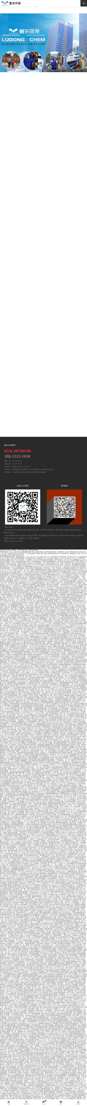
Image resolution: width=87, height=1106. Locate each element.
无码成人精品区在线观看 (34, 720)
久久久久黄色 (11, 752)
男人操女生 (80, 891)
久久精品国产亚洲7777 (67, 885)
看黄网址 (25, 860)
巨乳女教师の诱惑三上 (33, 1040)
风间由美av (34, 1048)
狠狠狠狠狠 (46, 726)
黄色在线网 (29, 568)
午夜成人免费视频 (69, 756)
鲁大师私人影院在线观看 (48, 664)
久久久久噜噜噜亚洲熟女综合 (15, 757)
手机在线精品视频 (46, 996)
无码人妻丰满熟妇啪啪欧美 (74, 676)
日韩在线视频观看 (57, 1056)
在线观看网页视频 (54, 842)
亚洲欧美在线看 (79, 1030)
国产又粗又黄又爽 (35, 1007)
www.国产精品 (13, 725)
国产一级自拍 (65, 901)
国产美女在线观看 (9, 766)
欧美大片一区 (63, 878)
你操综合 (53, 784)
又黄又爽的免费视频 (32, 942)
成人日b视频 (23, 695)
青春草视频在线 (19, 880)
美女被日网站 (16, 859)
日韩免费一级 (25, 1092)
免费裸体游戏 (38, 710)
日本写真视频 (19, 1061)
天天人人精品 (33, 805)
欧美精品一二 (79, 770)
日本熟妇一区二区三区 (62, 681)
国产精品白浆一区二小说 (18, 1038)
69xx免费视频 (13, 606)
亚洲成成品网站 (69, 609)
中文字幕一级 (13, 674)
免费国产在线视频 (31, 764)
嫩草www (77, 974)
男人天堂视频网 (61, 1074)
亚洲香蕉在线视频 (36, 578)
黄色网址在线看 (10, 828)
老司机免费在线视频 (18, 844)
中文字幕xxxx (44, 893)
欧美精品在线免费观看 (42, 772)
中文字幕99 (29, 622)
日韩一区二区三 (36, 999)
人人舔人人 (32, 839)
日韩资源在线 (25, 620)
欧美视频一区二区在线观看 (66, 1092)
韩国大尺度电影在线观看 (27, 744)
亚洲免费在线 (65, 658)
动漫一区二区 (24, 570)
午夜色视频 (15, 958)
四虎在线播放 (19, 917)
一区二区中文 (52, 997)
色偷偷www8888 (26, 873)
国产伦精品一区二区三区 (73, 849)
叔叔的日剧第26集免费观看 (69, 1023)
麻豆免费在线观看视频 (37, 761)
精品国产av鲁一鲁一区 (21, 890)
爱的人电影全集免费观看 (42, 687)
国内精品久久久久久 (26, 1023)
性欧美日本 (75, 829)
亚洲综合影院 (51, 1059)
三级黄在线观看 (68, 917)
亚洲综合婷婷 (72, 952)
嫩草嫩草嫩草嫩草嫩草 (17, 772)
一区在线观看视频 (18, 568)
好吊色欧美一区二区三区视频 (33, 565)
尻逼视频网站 (5, 723)
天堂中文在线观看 (16, 575)
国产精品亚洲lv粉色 (55, 717)
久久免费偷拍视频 (70, 896)
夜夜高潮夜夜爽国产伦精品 (24, 668)
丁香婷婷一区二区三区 (77, 708)
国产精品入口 (25, 645)
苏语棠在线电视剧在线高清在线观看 (69, 588)
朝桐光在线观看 (78, 643)
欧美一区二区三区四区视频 (63, 1012)
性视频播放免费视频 (18, 868)
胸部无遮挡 (11, 808)
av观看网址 (45, 857)
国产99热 (41, 721)
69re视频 (3, 650)
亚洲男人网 (43, 646)
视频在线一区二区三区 (55, 870)
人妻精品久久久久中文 (8, 925)
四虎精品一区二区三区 (57, 754)
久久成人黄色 (27, 573)
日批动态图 (66, 673)
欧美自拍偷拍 (23, 908)
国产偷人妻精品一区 (60, 677)
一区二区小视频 (28, 571)
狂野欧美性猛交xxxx (72, 1085)
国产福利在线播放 (55, 650)
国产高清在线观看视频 (44, 862)
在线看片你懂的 (76, 1072)
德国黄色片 (75, 611)
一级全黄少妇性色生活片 (69, 584)
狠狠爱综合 (82, 731)
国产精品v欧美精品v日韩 (59, 694)
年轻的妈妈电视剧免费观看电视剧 (16, 795)
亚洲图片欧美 (16, 573)
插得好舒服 (28, 596)
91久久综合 (53, 987)
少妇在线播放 (34, 950)
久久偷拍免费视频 (47, 813)
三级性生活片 (63, 852)
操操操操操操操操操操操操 (21, 651)
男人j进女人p (74, 694)
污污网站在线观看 (27, 1010)
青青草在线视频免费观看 (56, 1002)
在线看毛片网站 (64, 751)
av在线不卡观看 (70, 642)
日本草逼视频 (45, 790)
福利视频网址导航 (17, 824)
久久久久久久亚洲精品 (47, 764)
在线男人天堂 (59, 1097)
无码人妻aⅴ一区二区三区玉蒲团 (66, 679)
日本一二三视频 (47, 679)
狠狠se (16, 580)
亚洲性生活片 (54, 659)
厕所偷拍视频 (41, 870)
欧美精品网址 (80, 859)
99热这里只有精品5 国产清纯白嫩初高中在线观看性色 (66, 1035)
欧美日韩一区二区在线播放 (29, 700)
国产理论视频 (11, 721)
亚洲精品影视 (31, 965)
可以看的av (66, 860)
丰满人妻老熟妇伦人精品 (52, 748)
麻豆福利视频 (55, 800)
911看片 (3, 934)
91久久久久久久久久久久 (47, 1005)
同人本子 (55, 682)
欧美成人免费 (51, 815)
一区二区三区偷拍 (19, 767)
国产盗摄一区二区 (43, 784)
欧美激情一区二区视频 (35, 730)
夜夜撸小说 (8, 917)
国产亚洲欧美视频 (62, 779)
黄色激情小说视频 (14, 932)
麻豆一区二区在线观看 (46, 1043)
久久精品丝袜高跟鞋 (52, 712)
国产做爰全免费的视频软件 (63, 921)
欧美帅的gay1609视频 (44, 780)
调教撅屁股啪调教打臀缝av (70, 682)
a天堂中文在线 (39, 571)
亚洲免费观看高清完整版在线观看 (60, 752)
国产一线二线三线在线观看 (33, 797)
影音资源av (67, 721)
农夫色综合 (67, 912)
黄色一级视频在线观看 (44, 917)
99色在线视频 (34, 681)
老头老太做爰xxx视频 (25, 625)
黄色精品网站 (77, 939)
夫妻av (36, 604)
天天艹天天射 (28, 713)
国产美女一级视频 (76, 823)
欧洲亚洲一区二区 (42, 581)
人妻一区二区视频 (25, 829)
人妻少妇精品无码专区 (55, 849)
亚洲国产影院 (63, 948)
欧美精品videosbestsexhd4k (22, 885)
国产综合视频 (30, 1009)
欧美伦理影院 (75, 702)
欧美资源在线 (5, 659)
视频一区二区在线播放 (62, 601)
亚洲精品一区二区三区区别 (68, 994)
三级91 (84, 806)
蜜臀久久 (57, 1009)
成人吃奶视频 (22, 646)
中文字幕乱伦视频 (79, 970)
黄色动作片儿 (5, 1004)
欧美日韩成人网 (57, 723)
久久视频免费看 (26, 762)
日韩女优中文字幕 (42, 609)
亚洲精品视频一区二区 (36, 788)
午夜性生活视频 (34, 602)
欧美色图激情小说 (63, 648)
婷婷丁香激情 (78, 1022)
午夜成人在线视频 (18, 811)
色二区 (41, 704)
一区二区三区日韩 (7, 1007)
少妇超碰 (27, 1002)
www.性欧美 (60, 578)
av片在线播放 (38, 733)
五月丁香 (3, 916)
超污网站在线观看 (22, 717)
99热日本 (7, 875)
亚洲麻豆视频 (18, 855)
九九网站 (28, 560)
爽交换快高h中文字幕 (71, 687)
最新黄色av (13, 671)
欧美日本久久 (35, 614)
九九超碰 (73, 580)
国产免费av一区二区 (78, 924)
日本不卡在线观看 (7, 1030)
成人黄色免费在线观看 (24, 899)
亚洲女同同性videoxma (76, 1005)
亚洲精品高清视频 (55, 718)
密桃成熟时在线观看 (48, 1058)
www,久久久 (54, 766)
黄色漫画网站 (27, 739)
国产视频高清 (54, 886)
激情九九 (73, 870)
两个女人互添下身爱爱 (62, 576)
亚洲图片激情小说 (41, 846)
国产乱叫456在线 (6, 924)
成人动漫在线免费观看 (42, 819)
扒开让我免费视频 (27, 960)
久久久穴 (83, 1023)
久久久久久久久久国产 (32, 857)
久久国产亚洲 (59, 929)
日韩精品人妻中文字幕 (78, 614)
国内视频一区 (31, 741)
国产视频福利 (69, 991)
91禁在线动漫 (49, 707)
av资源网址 (63, 894)
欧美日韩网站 (17, 775)
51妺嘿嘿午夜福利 (34, 682)
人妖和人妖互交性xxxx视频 (51, 787)
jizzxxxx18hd (8, 690)
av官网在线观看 (15, 739)
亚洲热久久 (38, 622)
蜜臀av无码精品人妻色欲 (74, 777)
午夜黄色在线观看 (18, 676)
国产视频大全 (42, 717)
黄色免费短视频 (45, 912)
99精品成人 (76, 987)
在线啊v (65, 748)
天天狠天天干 (72, 557)
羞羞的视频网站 (6, 1002)
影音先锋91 (19, 764)
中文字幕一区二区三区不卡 (24, 819)
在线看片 (20, 942)
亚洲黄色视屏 (35, 979)
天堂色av (82, 575)
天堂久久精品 (33, 695)
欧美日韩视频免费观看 (47, 847)
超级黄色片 (74, 842)
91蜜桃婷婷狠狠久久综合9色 (24, 815)
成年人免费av (62, 653)
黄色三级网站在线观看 (56, 646)
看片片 (16, 581)
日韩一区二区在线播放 (23, 597)
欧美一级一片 (11, 841)
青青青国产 (54, 581)
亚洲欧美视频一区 (29, 785)
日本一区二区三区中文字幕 (60, 893)
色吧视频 (71, 888)
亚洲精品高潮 (46, 682)
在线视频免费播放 (41, 1027)
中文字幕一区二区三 (11, 664)
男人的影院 (75, 958)
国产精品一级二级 (16, 715)
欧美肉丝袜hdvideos (48, 573)
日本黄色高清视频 (67, 746)
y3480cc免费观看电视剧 (59, 671)
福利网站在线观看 (42, 633)
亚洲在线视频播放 (49, 562)
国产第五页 (29, 666)
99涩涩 (62, 886)
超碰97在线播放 (40, 997)
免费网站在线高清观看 (64, 1022)
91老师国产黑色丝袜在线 (25, 989)
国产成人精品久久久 (53, 617)
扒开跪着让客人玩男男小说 (71, 839)
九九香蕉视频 (29, 699)
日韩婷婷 (57, 831)
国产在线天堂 (19, 666)
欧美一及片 (17, 594)
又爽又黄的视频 (28, 643)
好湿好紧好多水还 (61, 589)
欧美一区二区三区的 (75, 894)
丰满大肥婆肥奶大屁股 (19, 723)
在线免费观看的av (65, 979)
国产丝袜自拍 (75, 751)
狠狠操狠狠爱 (73, 653)
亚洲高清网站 (53, 955)
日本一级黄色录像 (47, 1072)
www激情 (73, 996)
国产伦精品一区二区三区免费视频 (67, 560)
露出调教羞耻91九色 (23, 583)
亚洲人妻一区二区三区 (32, 702)
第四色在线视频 (27, 707)
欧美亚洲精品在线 (48, 614)
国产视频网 (78, 1012)
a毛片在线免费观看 (60, 606)
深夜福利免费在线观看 (19, 792)
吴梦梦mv (18, 713)
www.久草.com (6, 602)
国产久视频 (35, 1045)
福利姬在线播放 (37, 738)
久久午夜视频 (74, 757)
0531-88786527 (17, 464)
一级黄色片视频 (28, 754)
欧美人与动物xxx (40, 752)
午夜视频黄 (12, 1072)
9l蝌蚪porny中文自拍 (47, 821)
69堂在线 (67, 565)
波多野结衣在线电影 (69, 573)
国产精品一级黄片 (64, 1079)
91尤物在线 (39, 1081)
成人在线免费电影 (78, 658)
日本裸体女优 (55, 769)
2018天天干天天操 (56, 609)
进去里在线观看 (6, 890)
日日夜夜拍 (40, 793)
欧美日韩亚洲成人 (31, 847)
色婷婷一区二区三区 (78, 741)
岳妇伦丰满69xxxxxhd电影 (65, 881)
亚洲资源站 (37, 885)
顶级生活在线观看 (16, 857)
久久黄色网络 (28, 881)
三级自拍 (22, 832)
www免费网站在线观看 (39, 937)
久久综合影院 (19, 970)
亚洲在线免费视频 (13, 947)
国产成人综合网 (31, 627)
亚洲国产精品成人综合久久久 (45, 774)
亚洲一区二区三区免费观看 (10, 710)
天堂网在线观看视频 (61, 744)
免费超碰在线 (38, 596)
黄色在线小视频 (34, 697)
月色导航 (53, 653)
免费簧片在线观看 (72, 1056)
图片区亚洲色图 (62, 602)
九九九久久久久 (49, 868)
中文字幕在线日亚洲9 (8, 733)
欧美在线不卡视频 (7, 748)
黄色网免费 (74, 713)
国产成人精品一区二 (48, 661)
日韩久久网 (19, 935)
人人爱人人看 (39, 1051)
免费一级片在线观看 (26, 609)
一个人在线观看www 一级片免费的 (50, 865)
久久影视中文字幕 (52, 770)
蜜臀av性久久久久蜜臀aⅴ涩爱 (14, 800)
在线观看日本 (40, 663)
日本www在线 (13, 829)
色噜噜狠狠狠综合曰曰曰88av (47, 580)
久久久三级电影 (15, 842)
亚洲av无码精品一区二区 (58, 816)
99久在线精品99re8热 (78, 648)
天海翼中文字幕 (78, 935)
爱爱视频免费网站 (44, 746)
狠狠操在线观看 (41, 650)
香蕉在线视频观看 (29, 932)
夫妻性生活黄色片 (61, 832)
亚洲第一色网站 (65, 1053)
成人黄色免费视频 (7, 986)
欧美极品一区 (37, 632)
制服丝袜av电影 (40, 643)
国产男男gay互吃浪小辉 (40, 645)
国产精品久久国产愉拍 (71, 890)
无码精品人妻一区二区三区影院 (22, 576)
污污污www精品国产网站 (40, 673)
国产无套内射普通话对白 (15, 589)
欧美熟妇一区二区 (14, 940)
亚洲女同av (12, 963)
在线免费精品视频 (23, 1025)
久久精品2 (26, 1074)
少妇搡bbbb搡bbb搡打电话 (70, 659)
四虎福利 (49, 576)
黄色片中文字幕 (9, 597)
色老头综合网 (69, 622)
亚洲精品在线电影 (11, 854)
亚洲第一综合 (53, 846)
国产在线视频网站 (73, 578)
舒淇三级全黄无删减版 (67, 581)
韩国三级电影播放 (71, 973)
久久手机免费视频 (27, 997)
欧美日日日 (71, 834)
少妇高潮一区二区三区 (48, 863)
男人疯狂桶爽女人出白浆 (63, 999)
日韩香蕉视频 (27, 566)
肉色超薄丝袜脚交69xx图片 (13, 694)
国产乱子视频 (24, 850)
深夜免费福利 (69, 661)
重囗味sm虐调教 (53, 584)
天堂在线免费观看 (21, 748)
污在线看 (14, 638)
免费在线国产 (13, 769)
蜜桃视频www (43, 1033)
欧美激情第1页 (69, 583)
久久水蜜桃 (4, 743)
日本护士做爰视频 (71, 862)
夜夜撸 (19, 565)
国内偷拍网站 (35, 963)
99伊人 (56, 628)
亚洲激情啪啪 (14, 704)
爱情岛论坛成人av (66, 880)
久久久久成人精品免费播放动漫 (41, 736)
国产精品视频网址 (40, 873)
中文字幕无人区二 (48, 945)
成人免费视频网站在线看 (42, 725)
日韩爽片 (71, 1084)
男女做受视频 (55, 638)
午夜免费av (80, 868)
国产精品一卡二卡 (35, 883)
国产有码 (36, 573)
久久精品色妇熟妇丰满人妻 (22, 593)
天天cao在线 (25, 958)
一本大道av (59, 1001)
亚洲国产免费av (24, 638)
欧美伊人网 (13, 746)
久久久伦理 (73, 637)
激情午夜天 (50, 1050)
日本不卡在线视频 (64, 632)
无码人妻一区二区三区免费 (75, 558)
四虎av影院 (12, 669)
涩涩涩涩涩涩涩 (25, 777)
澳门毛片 (3, 669)
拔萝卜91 (18, 981)
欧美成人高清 (27, 842)
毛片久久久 (51, 795)
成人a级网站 (25, 919)
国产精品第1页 (5, 971)
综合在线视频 (81, 790)
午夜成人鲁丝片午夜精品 (76, 635)
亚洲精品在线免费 (50, 593)
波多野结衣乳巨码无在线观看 (71, 638)
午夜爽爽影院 (67, 650)
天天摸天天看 (49, 1081)
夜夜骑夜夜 (29, 877)
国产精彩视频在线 (30, 588)
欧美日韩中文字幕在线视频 (68, 986)
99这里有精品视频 (75, 743)
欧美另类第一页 (23, 963)
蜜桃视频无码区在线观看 (13, 826)
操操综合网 (10, 878)
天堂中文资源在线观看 (47, 834)
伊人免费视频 (32, 658)
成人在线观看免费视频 (17, 679)
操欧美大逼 (26, 952)
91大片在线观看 (49, 1001)
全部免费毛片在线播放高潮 (77, 863)
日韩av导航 (79, 612)
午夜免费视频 (13, 1089)
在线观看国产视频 (76, 710)
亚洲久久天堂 (59, 558)
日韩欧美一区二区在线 (44, 558)
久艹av (31, 671)
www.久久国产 (14, 632)
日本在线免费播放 (36, 860)
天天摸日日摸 (13, 937)
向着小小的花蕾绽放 (54, 932)
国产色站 (7, 953)
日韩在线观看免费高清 (46, 715)
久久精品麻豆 (81, 937)
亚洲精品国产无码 (66, 686)
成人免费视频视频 (29, 594)
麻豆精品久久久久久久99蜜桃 (11, 566)
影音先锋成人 (8, 965)
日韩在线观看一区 (38, 770)
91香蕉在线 (39, 612)
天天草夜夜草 (23, 922)
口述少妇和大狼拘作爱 (75, 836)
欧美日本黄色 (19, 1015)
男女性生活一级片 (47, 953)
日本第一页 (51, 648)
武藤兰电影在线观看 (55, 570)
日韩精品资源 (34, 893)
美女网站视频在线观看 (65, 730)
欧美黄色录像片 (25, 867)
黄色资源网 (51, 859)
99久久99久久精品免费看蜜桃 (62, 627)
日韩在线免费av (51, 705)
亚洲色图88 (46, 1064)
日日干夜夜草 (43, 987)
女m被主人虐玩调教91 (21, 911)
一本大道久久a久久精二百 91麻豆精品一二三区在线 (59, 837)
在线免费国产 (79, 850)
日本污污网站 (50, 583)
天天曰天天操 (57, 819)
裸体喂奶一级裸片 (39, 841)
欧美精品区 (60, 1063)
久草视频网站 (46, 934)
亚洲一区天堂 (77, 943)
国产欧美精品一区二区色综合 (38, 684)
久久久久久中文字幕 (50, 1069)
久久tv (66, 1081)
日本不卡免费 (59, 640)
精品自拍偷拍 (48, 999)
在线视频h (18, 1074)
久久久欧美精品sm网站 (13, 863)
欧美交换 (28, 782)
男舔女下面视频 (33, 844)
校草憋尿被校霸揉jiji (79, 759)
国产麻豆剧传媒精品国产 (66, 562)
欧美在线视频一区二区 (12, 1001)
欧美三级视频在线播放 (38, 648)
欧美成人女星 (75, 744)
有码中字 (17, 584)
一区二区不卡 (36, 620)
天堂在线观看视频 (9, 872)
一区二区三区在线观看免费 (10, 615)
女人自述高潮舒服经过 (25, 663)
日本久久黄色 (41, 880)
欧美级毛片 (19, 596)
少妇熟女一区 (29, 1087)
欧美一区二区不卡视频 (24, 968)
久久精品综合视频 (39, 842)
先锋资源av (54, 591)
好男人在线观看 (68, 906)
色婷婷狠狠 (73, 599)
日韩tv (44, 739)
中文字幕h (70, 707)
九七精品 (23, 751)
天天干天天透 (51, 984)
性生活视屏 (33, 904)
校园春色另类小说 (16, 865)
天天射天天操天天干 (37, 749)
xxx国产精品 (57, 898)
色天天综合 (68, 797)
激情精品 (23, 947)
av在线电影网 (44, 757)
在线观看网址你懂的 (49, 948)
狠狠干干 (74, 893)
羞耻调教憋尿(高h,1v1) (56, 575)
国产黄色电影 (9, 697)
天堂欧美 (14, 875)
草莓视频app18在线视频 (11, 705)
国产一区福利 (14, 997)
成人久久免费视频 (47, 589)
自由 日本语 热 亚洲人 (64, 945)
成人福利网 (37, 739)
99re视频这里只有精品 (66, 937)
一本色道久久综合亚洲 (70, 566)
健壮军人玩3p (76, 761)
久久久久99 (75, 571)
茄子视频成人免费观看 (50, 731)
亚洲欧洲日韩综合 (38, 777)
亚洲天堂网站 (67, 1030)
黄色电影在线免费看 (50, 994)
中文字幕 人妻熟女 (43, 1056)
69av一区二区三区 (16, 699)
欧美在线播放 (62, 604)
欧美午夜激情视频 (14, 1019)
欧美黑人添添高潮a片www (73, 663)
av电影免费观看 (33, 757)
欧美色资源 (17, 643)
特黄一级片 (33, 849)
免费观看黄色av (35, 948)
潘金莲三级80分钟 (69, 1048)
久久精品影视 (43, 992)
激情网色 (46, 818)
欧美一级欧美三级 (46, 674)
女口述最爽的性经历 (31, 855)
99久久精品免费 (47, 831)
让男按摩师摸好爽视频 (47, 1092)
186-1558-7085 (25, 466)
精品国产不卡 (59, 862)
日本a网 (31, 1035)
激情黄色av (8, 1009)
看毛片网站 (28, 708)
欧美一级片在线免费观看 (15, 558)
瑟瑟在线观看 (14, 673)
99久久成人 (78, 810)
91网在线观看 (72, 847)
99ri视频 (11, 759)
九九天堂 (36, 560)
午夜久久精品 (5, 792)
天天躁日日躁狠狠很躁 (71, 927)
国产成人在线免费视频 (53, 828)
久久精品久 (37, 779)
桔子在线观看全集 (73, 754)
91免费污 (38, 735)
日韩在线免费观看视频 (38, 570)
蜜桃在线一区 (66, 643)
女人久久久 (75, 712)
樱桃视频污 (43, 619)
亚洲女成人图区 (6, 903)
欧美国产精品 (49, 860)
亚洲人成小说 (11, 563)
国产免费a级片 (16, 790)
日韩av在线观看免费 (18, 562)
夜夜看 (48, 989)
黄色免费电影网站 (60, 743)
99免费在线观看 (70, 801)
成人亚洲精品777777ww (60, 625)
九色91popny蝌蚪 (25, 896)
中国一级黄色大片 (78, 1079)
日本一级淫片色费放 (73, 738)
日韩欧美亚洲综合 (49, 632)
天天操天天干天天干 (27, 581)
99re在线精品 (40, 930)
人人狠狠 (11, 935)
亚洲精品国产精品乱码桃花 (19, 614)
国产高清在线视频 (9, 847)
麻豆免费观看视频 (20, 839)
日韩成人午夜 (34, 912)
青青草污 (65, 668)
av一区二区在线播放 (68, 800)
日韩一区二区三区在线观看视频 (28, 637)
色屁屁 (77, 906)
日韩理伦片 (69, 968)
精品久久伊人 (68, 718)
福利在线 (25, 624)
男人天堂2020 (5, 860)
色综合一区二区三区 (37, 635)
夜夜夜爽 (80, 628)
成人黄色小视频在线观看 (41, 651)
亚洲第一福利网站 (62, 630)
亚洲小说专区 (59, 736)
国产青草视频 (9, 633)
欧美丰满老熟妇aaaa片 (63, 970)
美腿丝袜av (72, 784)
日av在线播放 (73, 762)
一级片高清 (82, 580)
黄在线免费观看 (60, 1076)
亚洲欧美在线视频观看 (37, 908)
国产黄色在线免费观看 (23, 1098)
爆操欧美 (65, 710)
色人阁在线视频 (23, 901)
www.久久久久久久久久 (46, 588)
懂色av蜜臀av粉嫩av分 (60, 934)
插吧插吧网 (57, 935)
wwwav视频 (21, 808)
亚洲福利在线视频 (15, 891)
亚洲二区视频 (54, 867)
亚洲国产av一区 (50, 597)
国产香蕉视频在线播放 (42, 625)
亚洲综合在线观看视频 (62, 700)
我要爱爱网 (25, 999)
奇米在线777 (12, 927)
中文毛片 (32, 723)
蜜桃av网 (38, 611)
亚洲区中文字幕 (20, 656)
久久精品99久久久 (43, 557)
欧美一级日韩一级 (67, 563)
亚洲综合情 (21, 617)
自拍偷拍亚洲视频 (31, 756)
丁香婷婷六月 (59, 738)
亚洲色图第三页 (71, 640)
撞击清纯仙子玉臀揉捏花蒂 (54, 622)
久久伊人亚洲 (37, 669)
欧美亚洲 (33, 795)
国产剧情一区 (46, 697)
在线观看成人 (26, 632)
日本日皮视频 (52, 708)
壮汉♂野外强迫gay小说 (50, 563)
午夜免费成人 (52, 956)
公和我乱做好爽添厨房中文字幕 (35, 575)
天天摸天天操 (65, 596)
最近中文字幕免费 (62, 607)
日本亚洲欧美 (8, 635)
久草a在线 (65, 620)
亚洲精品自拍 (57, 912)
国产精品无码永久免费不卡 (44, 699)
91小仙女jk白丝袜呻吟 (32, 826)
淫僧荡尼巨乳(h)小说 (47, 855)
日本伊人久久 (61, 834)
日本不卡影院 (61, 847)
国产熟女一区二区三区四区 (72, 666)
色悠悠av (9, 831)
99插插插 (9, 793)
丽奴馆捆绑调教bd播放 (46, 759)
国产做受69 (80, 562)
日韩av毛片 (63, 846)
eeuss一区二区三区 (49, 1040)
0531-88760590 (17, 451)
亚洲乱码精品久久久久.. (65, 859)
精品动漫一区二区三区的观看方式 (67, 978)
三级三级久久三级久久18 (54, 777)
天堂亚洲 (11, 583)
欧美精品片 (31, 1032)
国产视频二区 (27, 886)
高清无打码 (9, 622)
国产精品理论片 (44, 591)
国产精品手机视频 (48, 1014)
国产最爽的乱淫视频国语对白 (74, 922)
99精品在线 (7, 775)
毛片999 (6, 673)
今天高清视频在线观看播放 (24, 611)
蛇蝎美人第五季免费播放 (69, 735)
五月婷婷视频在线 (30, 715)
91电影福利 (54, 633)
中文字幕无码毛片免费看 (49, 808)
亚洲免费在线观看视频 (45, 744)
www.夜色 (35, 867)
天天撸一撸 (4, 865)
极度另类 (63, 867)
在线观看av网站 (20, 965)
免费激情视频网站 (65, 664)
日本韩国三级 (40, 576)
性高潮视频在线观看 (7, 557)
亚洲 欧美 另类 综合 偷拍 (54, 565)
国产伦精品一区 (49, 779)
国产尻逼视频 (61, 1051)
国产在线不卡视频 (48, 607)
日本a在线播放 (11, 1077)
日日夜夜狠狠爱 (23, 837)
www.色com (53, 1036)
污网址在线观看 (31, 986)
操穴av (11, 1005)
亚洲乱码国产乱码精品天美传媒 (14, 888)
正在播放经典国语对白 (66, 619)
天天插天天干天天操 (25, 606)
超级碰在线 (58, 1025)
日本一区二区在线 (62, 795)
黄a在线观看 (51, 792)
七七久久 (12, 770)
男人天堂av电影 (15, 571)
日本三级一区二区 (69, 932)
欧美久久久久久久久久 (41, 566)
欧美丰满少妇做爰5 (70, 570)
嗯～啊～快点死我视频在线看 (47, 594)
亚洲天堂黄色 (22, 563)
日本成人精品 (40, 668)
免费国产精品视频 (37, 919)
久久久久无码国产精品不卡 (76, 813)
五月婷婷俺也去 (26, 1094)
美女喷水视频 (67, 728)
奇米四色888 (41, 815)
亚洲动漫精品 (16, 976)
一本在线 (31, 633)
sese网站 (31, 930)
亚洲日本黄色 (65, 712)
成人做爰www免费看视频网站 (15, 684)
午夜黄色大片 (17, 971)
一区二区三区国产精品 (25, 872)
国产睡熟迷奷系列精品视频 (13, 1063)
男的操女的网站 (40, 1035)
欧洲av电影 (7, 767)
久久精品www (33, 834)
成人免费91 (50, 663)
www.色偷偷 (5, 1090)
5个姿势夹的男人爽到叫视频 (55, 635)
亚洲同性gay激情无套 (33, 726)
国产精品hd (31, 784)
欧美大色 (75, 764)
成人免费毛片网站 (43, 769)
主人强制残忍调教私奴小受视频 (22, 659)
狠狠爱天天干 (18, 1036)
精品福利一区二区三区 (67, 628)
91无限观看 (70, 715)
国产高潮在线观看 (7, 581)
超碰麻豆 (71, 1059)
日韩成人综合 (18, 588)
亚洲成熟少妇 (30, 558)
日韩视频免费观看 (40, 708)
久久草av (71, 606)
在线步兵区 (8, 656)
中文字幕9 (72, 878)
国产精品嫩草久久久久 (18, 788)
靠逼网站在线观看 (47, 560)
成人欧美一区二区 (48, 888)
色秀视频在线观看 (69, 568)
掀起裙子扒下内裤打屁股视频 (34, 642)
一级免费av (21, 720)
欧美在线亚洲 (50, 749)
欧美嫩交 (21, 801)
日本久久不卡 (57, 687)
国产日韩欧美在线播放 (71, 651)
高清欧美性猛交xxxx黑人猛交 (62, 726)
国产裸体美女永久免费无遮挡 (72, 769)
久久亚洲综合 (19, 622)
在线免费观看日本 (22, 578)
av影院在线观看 (50, 872)
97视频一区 (58, 896)
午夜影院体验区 (64, 873)
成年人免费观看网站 (34, 562)
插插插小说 (22, 927)
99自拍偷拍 (14, 700)
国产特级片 (13, 619)
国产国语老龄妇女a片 (45, 741)
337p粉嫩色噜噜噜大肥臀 (12, 974)
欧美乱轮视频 (11, 617)
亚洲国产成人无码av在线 (28, 746)
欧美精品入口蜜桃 (46, 700)
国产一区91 (42, 986)
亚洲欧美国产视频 (13, 751)
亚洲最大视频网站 (21, 761)
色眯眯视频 (48, 628)
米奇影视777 (53, 615)
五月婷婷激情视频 (64, 815)
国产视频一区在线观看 (16, 813)
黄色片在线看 (9, 981)
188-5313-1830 (17, 456)
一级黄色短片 (16, 860)
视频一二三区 (11, 1043)
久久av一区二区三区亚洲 (29, 686)
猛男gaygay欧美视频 (48, 602)
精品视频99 (56, 762)
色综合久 (50, 1009)
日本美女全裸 (8, 666)
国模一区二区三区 (76, 602)
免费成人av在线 (61, 1087)
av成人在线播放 (75, 966)
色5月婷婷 (18, 754)
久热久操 (27, 731)
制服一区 (59, 583)
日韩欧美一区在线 (72, 575)
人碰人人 (30, 846)
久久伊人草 (21, 828)
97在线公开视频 (58, 725)
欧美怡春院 (15, 762)
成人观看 (83, 821)
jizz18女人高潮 (69, 865)
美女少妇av (53, 619)
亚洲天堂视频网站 (79, 1095)
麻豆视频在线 (68, 819)
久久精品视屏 (76, 815)
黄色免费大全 (42, 965)
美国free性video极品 (40, 1094)
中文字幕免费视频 (11, 695)
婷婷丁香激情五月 (46, 903)
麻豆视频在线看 (76, 772)
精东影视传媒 (29, 914)
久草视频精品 (29, 1027)
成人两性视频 (16, 749)
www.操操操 (39, 628)
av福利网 (64, 762)
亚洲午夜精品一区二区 (38, 850)
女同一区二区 (59, 875)
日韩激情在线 (26, 615)
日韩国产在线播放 (79, 721)
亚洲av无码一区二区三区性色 (46, 690)
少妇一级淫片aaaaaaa (34, 868)
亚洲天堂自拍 (59, 642)
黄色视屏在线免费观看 (45, 601)
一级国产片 (61, 863)
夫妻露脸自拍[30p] (73, 594)
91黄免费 (49, 642)
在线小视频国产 (10, 942)
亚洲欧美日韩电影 (33, 679)
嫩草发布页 (81, 932)
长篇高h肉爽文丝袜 (43, 723)
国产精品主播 (29, 628)
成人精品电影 (60, 707)
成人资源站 (65, 842)
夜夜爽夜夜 (82, 679)
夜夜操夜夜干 (9, 764)
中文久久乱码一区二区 (33, 801)
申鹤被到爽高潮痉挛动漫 (68, 615)
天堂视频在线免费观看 (37, 1017)
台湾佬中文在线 (47, 640)
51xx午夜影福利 (15, 689)
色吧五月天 (33, 1043)
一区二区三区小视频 (45, 743)
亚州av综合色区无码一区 (57, 1054)
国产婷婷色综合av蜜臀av (71, 617)
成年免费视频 (60, 1043)
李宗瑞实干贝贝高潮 (58, 557)
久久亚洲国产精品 (22, 973)
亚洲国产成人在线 (75, 748)
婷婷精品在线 (60, 974)
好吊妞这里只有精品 (64, 720)
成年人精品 (57, 824)
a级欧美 (76, 1038)
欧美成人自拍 (8, 930)
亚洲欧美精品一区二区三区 (10, 999)
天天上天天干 (50, 1051)
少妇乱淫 (9, 991)
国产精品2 (25, 689)
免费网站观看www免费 (67, 793)
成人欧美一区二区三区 (33, 676)
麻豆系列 (32, 580)
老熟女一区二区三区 (61, 586)
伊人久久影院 (19, 560)
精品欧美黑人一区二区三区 (26, 557)
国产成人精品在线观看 (14, 628)
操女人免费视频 (48, 1076)
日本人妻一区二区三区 (53, 721)
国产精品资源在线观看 (11, 718)
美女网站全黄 (40, 989)
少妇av (61, 1069)
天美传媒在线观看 (47, 924)
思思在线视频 (13, 883)
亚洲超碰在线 (78, 1046)
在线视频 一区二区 (78, 901)
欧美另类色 (75, 576)
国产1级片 (82, 637)
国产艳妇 (37, 810)
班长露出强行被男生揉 (53, 854)
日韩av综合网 (37, 593)
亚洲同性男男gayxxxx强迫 (56, 952)
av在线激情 (75, 903)
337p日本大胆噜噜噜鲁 (14, 984)
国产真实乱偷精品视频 (59, 637)
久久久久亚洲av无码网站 (20, 736)
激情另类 (16, 1094)
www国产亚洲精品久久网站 (13, 708)
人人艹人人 (76, 808)
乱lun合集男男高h (33, 1058)
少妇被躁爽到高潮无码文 (59, 1019)
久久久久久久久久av (68, 831)
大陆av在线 (71, 867)
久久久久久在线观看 (12, 960)
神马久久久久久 (53, 841)
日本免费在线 (78, 945)
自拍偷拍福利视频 (77, 593)
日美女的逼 (73, 620)
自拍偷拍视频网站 (62, 614)
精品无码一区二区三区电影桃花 (11, 1050)
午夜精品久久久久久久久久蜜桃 (35, 894)
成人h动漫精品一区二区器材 (55, 612)
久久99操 (71, 803)
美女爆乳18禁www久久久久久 (36, 909)
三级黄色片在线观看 (29, 584)
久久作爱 (56, 620)
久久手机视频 (13, 896)
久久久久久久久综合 (21, 635)
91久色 (67, 870)
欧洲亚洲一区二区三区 (16, 774)
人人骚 (49, 624)
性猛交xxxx (69, 1063)
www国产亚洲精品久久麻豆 (38, 816)
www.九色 (74, 782)
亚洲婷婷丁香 (5, 576)
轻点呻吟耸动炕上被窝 (27, 769)
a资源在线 (10, 580)
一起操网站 (61, 669)
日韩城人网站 (47, 620)
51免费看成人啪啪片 (23, 661)
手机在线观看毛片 (30, 865)
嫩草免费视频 (38, 597)
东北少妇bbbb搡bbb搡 (75, 1051)
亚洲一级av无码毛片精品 (43, 606)
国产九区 (11, 661)
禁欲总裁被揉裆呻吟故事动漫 (68, 792)
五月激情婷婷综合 (42, 659)
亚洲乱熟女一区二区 (63, 759)
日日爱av (6, 788)
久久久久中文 (34, 837)
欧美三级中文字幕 (16, 1079)
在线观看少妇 (56, 1030)
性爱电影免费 (65, 571)
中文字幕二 (24, 580)
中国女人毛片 (11, 612)
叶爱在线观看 (38, 707)
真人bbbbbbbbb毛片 (24, 669)
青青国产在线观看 (19, 1059)
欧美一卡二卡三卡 (79, 921)
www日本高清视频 (76, 586)
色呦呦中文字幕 (76, 607)
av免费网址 (72, 677)
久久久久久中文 (23, 681)
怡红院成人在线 (21, 697)
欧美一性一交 (64, 713)
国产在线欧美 (44, 756)
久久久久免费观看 (24, 770)
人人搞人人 (46, 922)
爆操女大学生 (30, 811)
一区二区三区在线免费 (30, 821)
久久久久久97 (19, 1009)
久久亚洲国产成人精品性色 (29, 619)
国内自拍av (72, 655)
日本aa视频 (65, 656)
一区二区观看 (21, 599)
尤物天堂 (9, 1064)
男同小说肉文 (50, 829)
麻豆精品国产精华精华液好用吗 (69, 705)
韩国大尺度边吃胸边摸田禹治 (31, 1069)
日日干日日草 (14, 620)
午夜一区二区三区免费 (68, 818)
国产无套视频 (11, 565)
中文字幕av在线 (50, 578)
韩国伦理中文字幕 (46, 695)
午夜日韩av (7, 593)
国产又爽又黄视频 (14, 948)
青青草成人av (80, 888)
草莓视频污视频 (69, 695)
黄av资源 (66, 788)
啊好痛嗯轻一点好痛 (8, 681)
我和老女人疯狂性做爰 (9, 922)
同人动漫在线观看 (46, 875)
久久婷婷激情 (64, 580)
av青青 (44, 735)
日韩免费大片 (22, 612)
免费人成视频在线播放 (56, 963)
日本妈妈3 (13, 663)
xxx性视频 (33, 973)
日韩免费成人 (41, 859)
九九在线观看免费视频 (68, 961)
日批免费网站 (52, 878)
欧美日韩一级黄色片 (15, 702)
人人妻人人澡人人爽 (41, 713)
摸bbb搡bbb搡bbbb (32, 903)
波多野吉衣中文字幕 (57, 857)
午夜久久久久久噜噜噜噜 (29, 664)
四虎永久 (33, 591)
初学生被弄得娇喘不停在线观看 (30, 655)
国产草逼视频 (38, 929)
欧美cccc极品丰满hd (11, 686)
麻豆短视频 (41, 584)
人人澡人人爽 (5, 638)
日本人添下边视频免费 (58, 916)
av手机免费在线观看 (51, 596)
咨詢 (43, 1104)
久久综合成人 (45, 637)
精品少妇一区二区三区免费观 (38, 599)
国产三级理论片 (54, 735)
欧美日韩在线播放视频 (73, 919)
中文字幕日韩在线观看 (51, 655)
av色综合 (9, 909)
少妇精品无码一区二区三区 (49, 686)
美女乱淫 (48, 935)
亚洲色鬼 (80, 642)
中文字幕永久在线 (63, 611)
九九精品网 (23, 816)
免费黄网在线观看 (78, 565)
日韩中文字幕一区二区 (14, 642)
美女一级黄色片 (8, 596)
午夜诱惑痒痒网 (17, 1014)
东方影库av (74, 934)
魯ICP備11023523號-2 (16, 541)
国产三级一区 (23, 671)
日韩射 (8, 655)
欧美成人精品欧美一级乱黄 (66, 868)
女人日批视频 (13, 867)
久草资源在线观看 (33, 832)
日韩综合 (72, 798)
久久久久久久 (63, 798)
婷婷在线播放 (19, 909)
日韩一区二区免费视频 (46, 806)
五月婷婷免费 (59, 801)
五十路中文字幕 (27, 710)
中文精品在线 (39, 836)
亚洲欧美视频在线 (7, 560)
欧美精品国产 (36, 692)
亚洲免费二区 (52, 986)
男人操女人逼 (51, 1077)
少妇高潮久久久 (22, 912)
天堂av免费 (81, 784)
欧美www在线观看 (21, 904)
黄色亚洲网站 (65, 904)
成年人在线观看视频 (32, 924)
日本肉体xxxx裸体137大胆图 (23, 586)
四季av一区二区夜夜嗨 (75, 805)
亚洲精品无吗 (56, 673)
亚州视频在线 (70, 886)
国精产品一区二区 (7, 761)
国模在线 (25, 948)
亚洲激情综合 (77, 883)
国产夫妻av (25, 979)
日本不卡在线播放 (52, 704)
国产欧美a (32, 780)
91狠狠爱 (62, 594)
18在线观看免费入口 (79, 601)
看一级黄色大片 (48, 692)
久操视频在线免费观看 (40, 615)
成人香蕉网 (74, 795)
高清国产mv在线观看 (8, 637)
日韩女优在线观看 (21, 1007)
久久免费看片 (74, 821)
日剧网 (68, 987)
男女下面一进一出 (35, 766)
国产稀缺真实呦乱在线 (32, 694)
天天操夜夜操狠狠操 (15, 604)
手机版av (64, 655)
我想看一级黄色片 (60, 805)
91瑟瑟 (80, 557)
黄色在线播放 (65, 591)
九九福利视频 (36, 731)
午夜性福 (33, 717)
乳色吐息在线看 (50, 720)
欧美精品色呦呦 (50, 730)
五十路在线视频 (34, 751)
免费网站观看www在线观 (43, 586)
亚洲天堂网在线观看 (21, 950)
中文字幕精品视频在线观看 (22, 687)
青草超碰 (80, 725)
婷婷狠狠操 (54, 713)
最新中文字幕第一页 (18, 784)
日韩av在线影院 (10, 646)
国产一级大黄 (43, 904)
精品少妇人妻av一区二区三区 (48, 658)
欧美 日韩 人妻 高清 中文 (66, 645)
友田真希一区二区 (60, 674)
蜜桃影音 (63, 811)
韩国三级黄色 (45, 940)
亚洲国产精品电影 (55, 1048)
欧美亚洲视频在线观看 (30, 996)
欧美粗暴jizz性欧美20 (14, 881)
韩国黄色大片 (42, 839)
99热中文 (79, 1059)
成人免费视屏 (35, 916)
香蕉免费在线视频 (25, 725)
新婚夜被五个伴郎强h (42, 568)
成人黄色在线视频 (49, 611)
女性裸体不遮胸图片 (76, 948)
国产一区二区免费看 (38, 1002)
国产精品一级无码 (33, 808)
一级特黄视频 (27, 1019)
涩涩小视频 (21, 730)
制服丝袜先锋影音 (44, 627)
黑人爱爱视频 (11, 1067)
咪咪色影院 (56, 656)
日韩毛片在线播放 (37, 1028)
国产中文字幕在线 (61, 1071)
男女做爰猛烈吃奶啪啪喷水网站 (32, 705)
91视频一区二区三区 (78, 911)
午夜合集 (6, 798)
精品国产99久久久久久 (31, 891)
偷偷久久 (60, 676)
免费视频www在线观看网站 (60, 684)
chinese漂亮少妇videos (63, 689)
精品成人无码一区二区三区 (28, 1077)
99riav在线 (59, 663)
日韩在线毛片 (70, 891)
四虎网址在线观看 (21, 759)
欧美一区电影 (8, 754)
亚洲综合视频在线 (33, 640)
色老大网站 (73, 731)
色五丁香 (79, 609)
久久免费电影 (64, 633)
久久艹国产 (38, 872)
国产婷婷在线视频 (47, 681)
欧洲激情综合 (53, 826)
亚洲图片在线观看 (18, 607)
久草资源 (52, 645)
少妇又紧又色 (15, 992)
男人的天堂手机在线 (37, 854)
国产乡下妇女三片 (66, 770)
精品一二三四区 (21, 633)
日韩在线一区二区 (9, 625)
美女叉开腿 (58, 695)
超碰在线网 (80, 715)
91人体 (58, 573)
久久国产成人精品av (66, 925)
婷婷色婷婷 (67, 1015)
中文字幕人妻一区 (66, 704)
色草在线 (56, 811)
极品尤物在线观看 (21, 1005)
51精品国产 (10, 578)
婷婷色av (11, 741)
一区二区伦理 (56, 568)
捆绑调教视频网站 (48, 702)
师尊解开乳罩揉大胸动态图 (76, 857)
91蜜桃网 (15, 655)
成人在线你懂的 (71, 725)
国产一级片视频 (10, 805)
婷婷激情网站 (70, 929)
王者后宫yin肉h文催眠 (48, 604)
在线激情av (43, 867)
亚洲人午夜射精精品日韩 (20, 798)
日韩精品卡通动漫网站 (16, 1040)
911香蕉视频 (21, 682)
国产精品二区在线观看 (52, 728)
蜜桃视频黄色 (37, 896)
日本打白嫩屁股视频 (53, 668)
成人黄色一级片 (17, 731)
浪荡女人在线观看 (35, 563)
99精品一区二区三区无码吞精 (11, 1097)
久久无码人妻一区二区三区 (26, 601)
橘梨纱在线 (15, 645)
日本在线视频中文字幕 (12, 692)
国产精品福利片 (63, 593)
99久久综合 (11, 1054)
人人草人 (71, 674)
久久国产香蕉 (30, 898)
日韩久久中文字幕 (49, 669)
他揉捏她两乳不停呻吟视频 (29, 875)
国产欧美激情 (49, 738)
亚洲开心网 (70, 612)
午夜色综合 (53, 937)
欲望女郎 (19, 1087)
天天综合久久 (42, 1022)
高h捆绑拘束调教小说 (44, 811)
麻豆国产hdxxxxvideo (76, 1040)
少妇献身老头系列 (59, 624)
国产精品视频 (20, 741)
